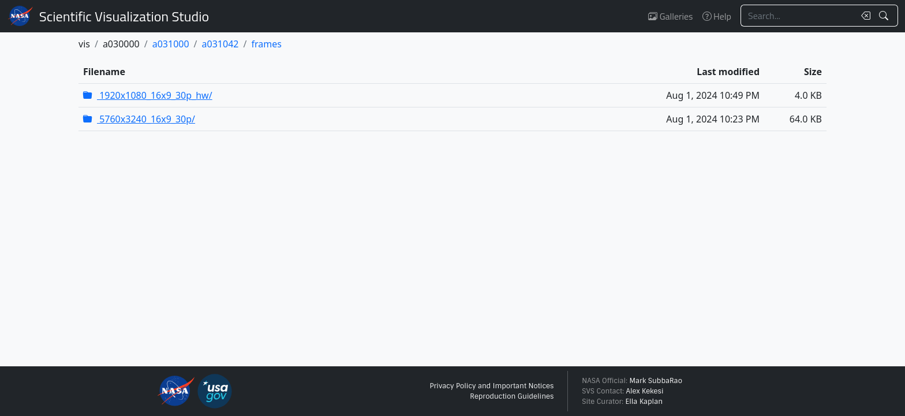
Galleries (670, 16)
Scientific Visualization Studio (124, 16)
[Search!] (885, 16)
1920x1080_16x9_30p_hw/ (147, 95)
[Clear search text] (863, 16)
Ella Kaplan (644, 401)
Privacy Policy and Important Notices (491, 386)
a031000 (170, 44)
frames (266, 44)
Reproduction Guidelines (512, 396)
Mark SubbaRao (655, 380)
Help (716, 16)
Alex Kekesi (644, 391)
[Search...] (798, 16)
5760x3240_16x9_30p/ (139, 119)
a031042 (220, 44)
